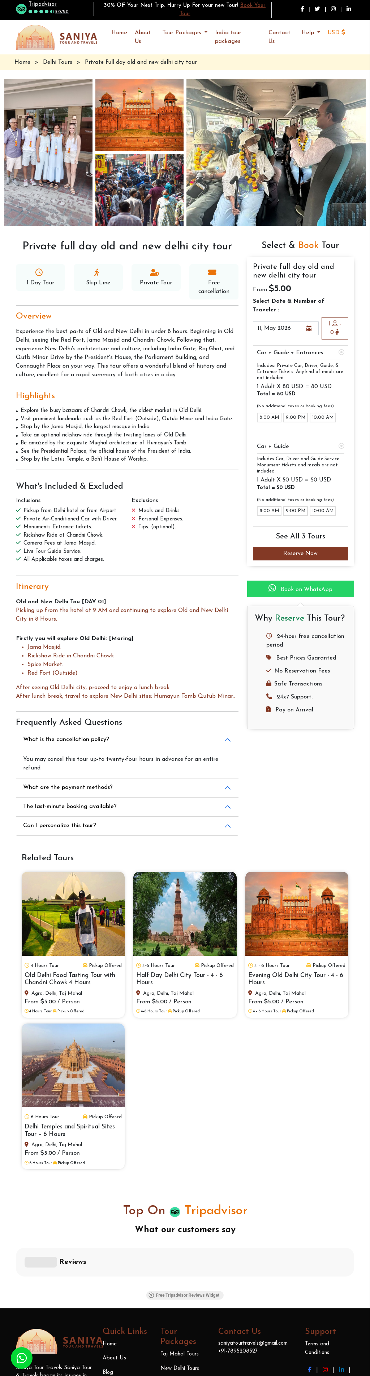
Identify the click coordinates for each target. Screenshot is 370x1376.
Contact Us (279, 37)
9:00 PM (295, 417)
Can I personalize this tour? (59, 826)
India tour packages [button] (228, 37)
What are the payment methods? (68, 787)
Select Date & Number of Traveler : (288, 305)
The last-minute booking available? (70, 806)
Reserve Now (300, 553)
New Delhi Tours (179, 1261)
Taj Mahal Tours (179, 1247)
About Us (143, 37)
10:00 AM (323, 417)
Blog (108, 1265)
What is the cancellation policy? (66, 739)
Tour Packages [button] (182, 33)
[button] (339, 33)
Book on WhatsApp (300, 588)
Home (119, 33)
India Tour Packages (184, 1321)
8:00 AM (269, 417)
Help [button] (308, 33)
